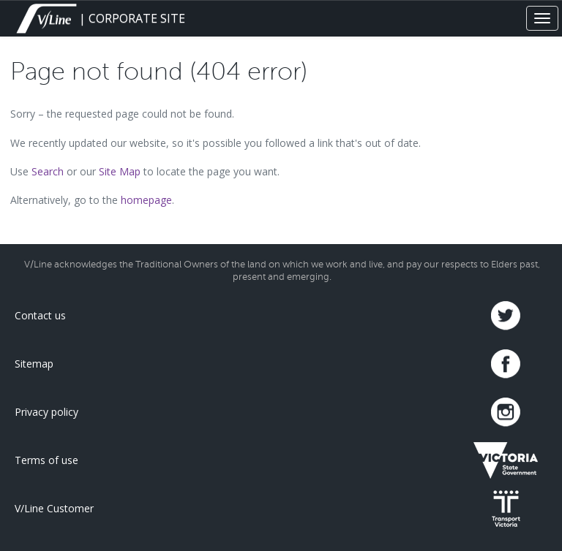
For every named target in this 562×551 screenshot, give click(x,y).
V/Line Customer (54, 508)
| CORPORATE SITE (99, 18)
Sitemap (34, 363)
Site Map (119, 171)
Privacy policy (46, 412)
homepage (146, 200)
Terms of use (46, 460)
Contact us (40, 315)
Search (47, 171)
